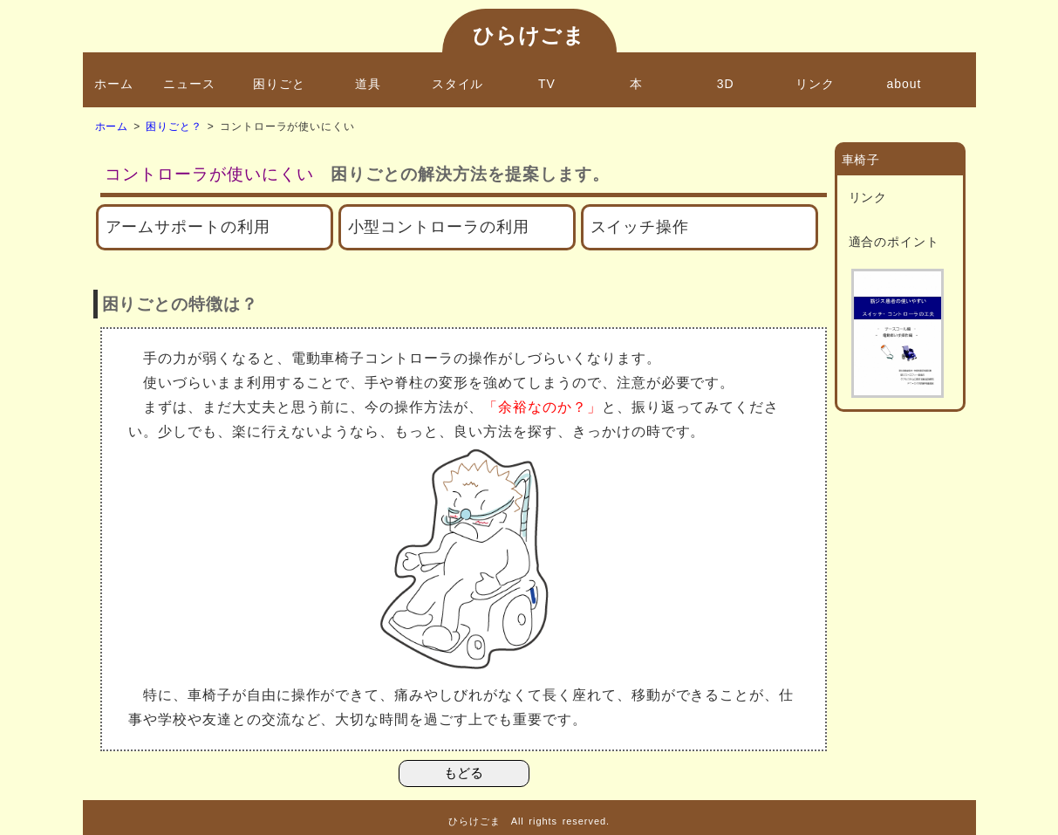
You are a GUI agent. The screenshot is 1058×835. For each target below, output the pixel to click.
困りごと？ (174, 126)
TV (547, 84)
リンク (815, 84)
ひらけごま (529, 35)
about (904, 84)
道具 (368, 84)
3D (725, 84)
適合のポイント (894, 242)
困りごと (279, 84)
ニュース (189, 84)
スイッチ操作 (640, 227)
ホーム (113, 84)
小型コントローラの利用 (439, 227)
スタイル (458, 84)
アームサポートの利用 (188, 227)
